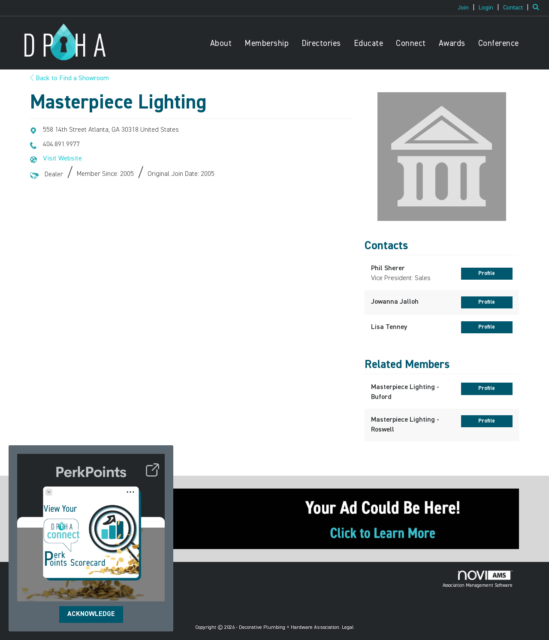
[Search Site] (538, 7)
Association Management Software (478, 579)
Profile (486, 273)
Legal (348, 627)
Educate (368, 43)
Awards (452, 43)
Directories (321, 43)
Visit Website (62, 158)
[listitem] (467, 7)
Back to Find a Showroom (69, 78)
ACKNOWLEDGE (91, 614)
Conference (498, 43)
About (221, 43)
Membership (266, 43)
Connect (411, 43)
